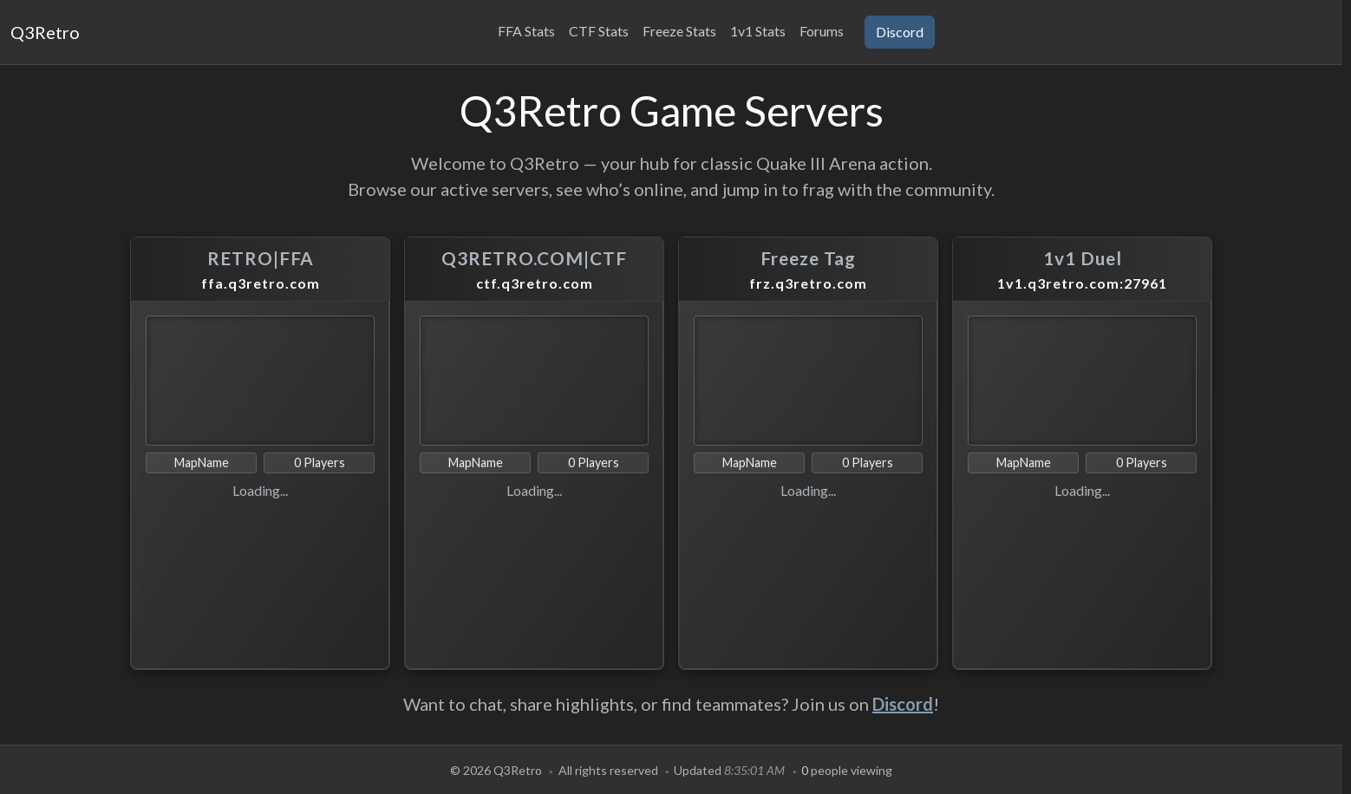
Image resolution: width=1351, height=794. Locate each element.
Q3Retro (45, 32)
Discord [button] (900, 31)
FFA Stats (526, 31)
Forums (822, 31)
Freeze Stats (679, 31)
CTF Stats (599, 31)
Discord (902, 703)
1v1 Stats (758, 31)
